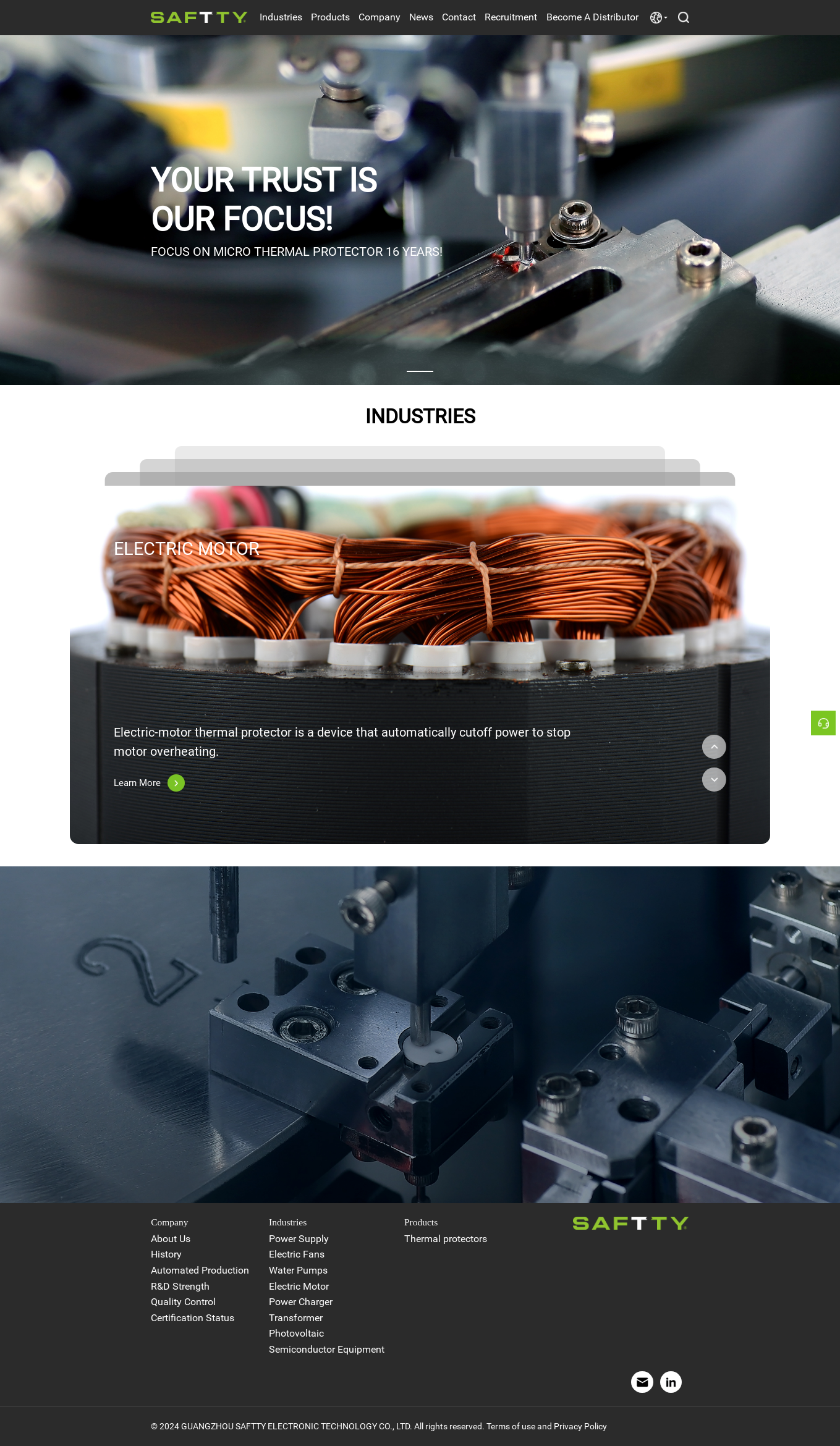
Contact (459, 17)
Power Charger (301, 1302)
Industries (281, 17)
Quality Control (183, 1302)
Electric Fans (297, 1254)
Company (379, 17)
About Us (170, 1239)
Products (330, 17)
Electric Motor (299, 1286)
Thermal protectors (445, 1239)
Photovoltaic (296, 1333)
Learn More (149, 783)
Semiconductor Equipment (326, 1349)
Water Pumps (298, 1270)
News (421, 17)
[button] (420, 371)
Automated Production (200, 1270)
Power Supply (299, 1239)
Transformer (296, 1318)
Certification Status (192, 1318)
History (166, 1254)
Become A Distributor (592, 17)
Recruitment (511, 17)
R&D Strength (180, 1286)
